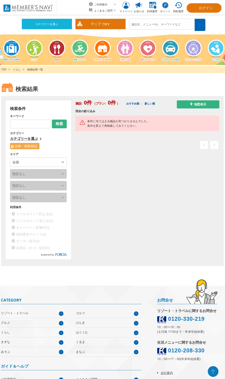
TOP (3, 68)
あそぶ (5, 350)
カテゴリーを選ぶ (47, 24)
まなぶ (80, 350)
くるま (80, 341)
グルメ (5, 321)
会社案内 (167, 372)
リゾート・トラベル (14, 312)
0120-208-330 (186, 349)
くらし (17, 68)
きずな (5, 341)
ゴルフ (80, 312)
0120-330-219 (186, 317)
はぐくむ (82, 331)
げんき (80, 321)
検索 (200, 24)
